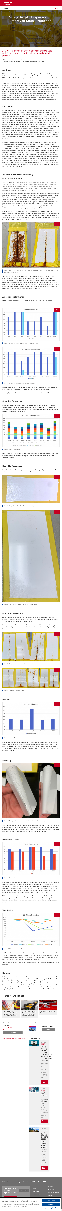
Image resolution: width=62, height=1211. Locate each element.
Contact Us (13, 1034)
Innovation (50, 1196)
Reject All (50, 1204)
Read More (43, 1083)
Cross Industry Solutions (53, 1194)
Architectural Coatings (20, 1040)
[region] (30, 1204)
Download (48, 1031)
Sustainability (36, 1195)
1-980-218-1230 (8, 1029)
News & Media (36, 1192)
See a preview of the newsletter (24, 1192)
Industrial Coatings (8, 1040)
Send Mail (6, 1031)
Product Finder (51, 1191)
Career (34, 1189)
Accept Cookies (51, 1200)
